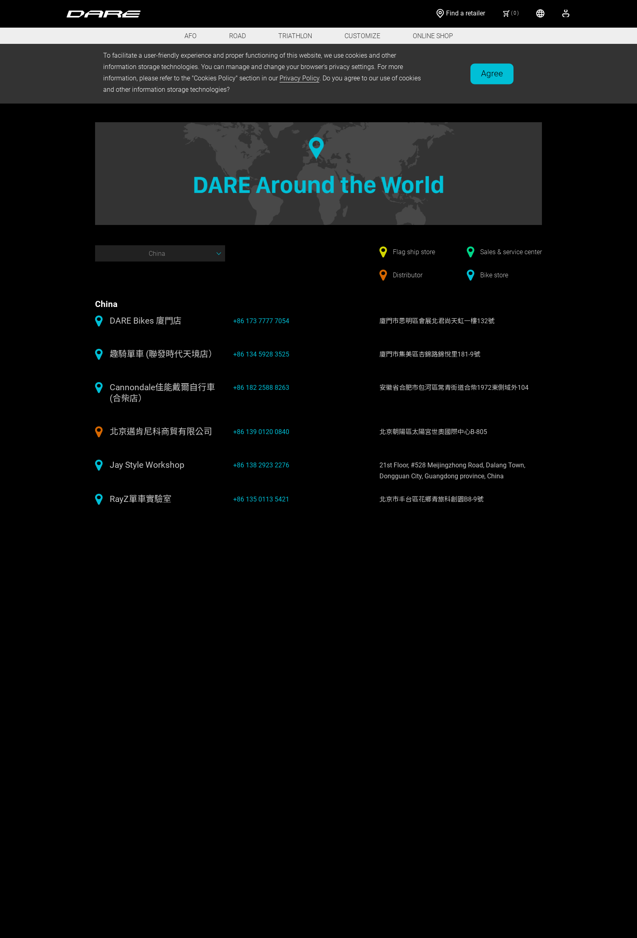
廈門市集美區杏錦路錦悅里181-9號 (429, 354)
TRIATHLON (295, 36)
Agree (492, 73)
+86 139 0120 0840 (261, 432)
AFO (190, 36)
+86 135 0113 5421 (261, 499)
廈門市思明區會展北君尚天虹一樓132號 (436, 321)
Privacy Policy (299, 78)
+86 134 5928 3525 (261, 354)
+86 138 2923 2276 (261, 465)
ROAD (237, 36)
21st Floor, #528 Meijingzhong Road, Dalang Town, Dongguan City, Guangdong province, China (452, 470)
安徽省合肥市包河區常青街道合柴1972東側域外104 (454, 387)
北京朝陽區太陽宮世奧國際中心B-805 (433, 432)
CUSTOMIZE (362, 36)
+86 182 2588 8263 (261, 387)
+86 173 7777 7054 (261, 321)
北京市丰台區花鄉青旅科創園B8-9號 (431, 499)
